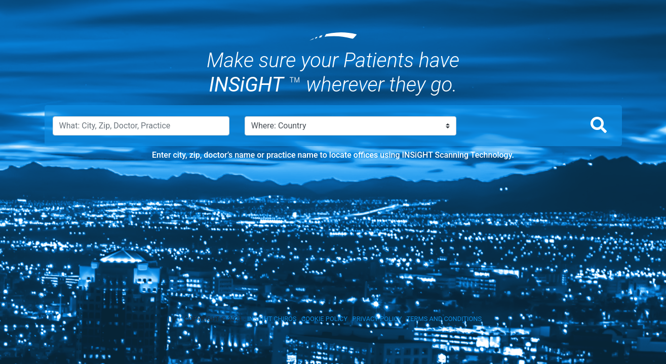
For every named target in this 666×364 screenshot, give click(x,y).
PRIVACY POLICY (377, 319)
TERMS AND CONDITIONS (444, 319)
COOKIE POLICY (324, 319)
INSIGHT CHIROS (271, 319)
